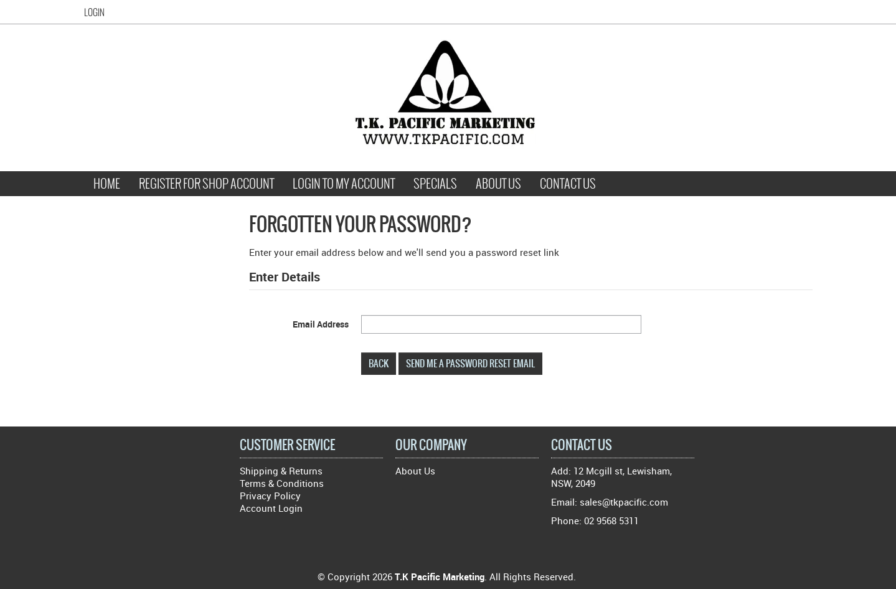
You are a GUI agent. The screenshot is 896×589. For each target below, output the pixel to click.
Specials (435, 184)
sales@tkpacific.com (624, 502)
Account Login (271, 508)
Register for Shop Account (206, 184)
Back (379, 363)
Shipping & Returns (281, 470)
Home (106, 184)
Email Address (321, 324)
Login (94, 12)
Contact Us (568, 184)
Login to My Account (344, 184)
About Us (498, 184)
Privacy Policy (270, 495)
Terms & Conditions (282, 483)
